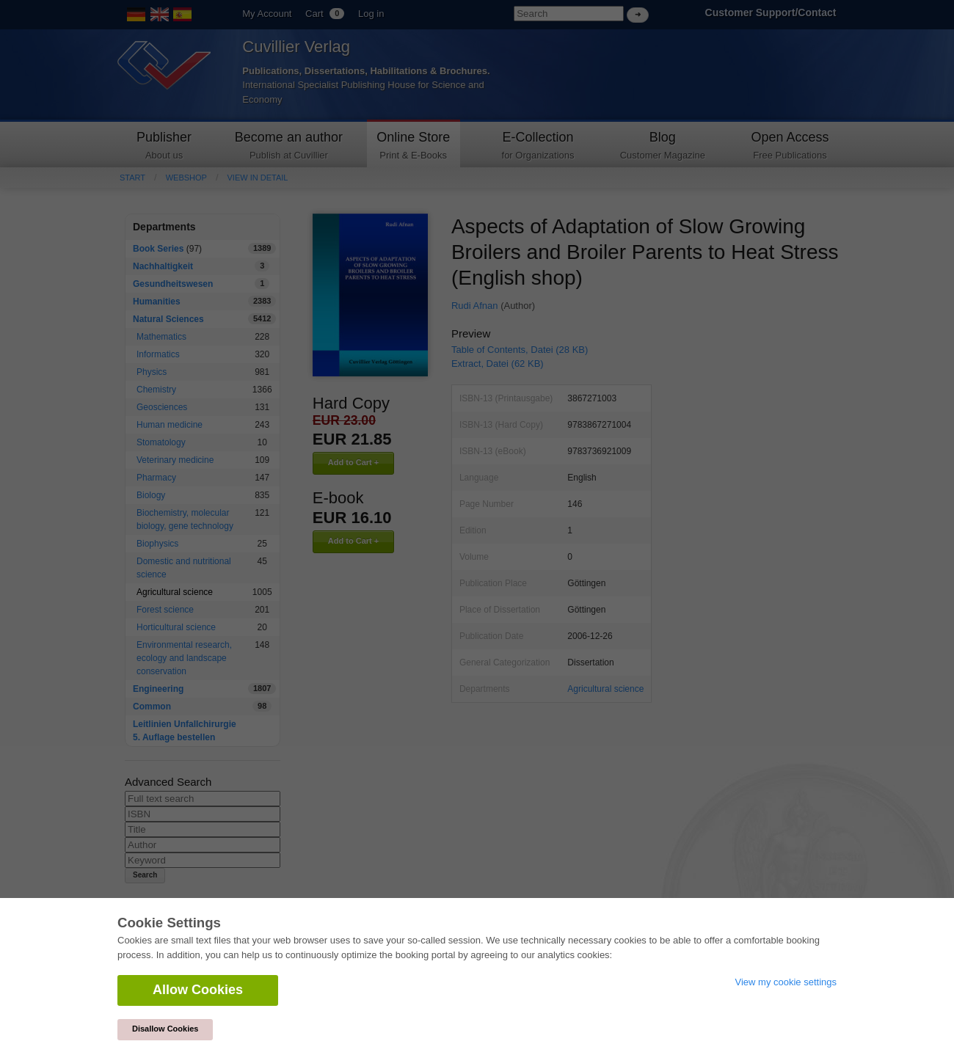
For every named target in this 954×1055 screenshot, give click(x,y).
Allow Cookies (198, 989)
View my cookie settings (786, 982)
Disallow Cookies (165, 1028)
